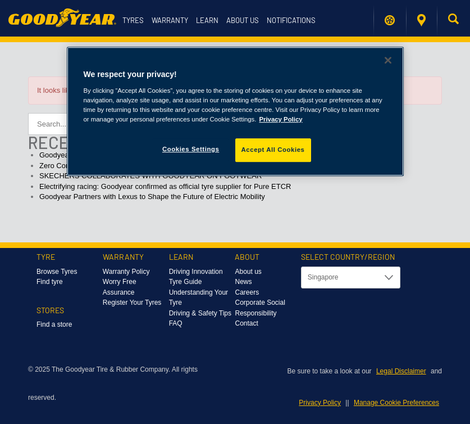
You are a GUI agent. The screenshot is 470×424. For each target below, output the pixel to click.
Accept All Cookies (273, 149)
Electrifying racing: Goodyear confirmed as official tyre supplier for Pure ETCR (165, 186)
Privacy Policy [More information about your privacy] (280, 119)
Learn (207, 20)
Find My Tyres (390, 20)
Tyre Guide (185, 282)
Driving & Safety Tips (200, 313)
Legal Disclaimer (401, 371)
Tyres (133, 20)
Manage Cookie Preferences (396, 403)
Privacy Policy (320, 403)
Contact (246, 323)
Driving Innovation (196, 272)
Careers (247, 292)
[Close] (388, 60)
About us (242, 20)
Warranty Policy (126, 272)
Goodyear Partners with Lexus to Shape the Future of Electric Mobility (152, 196)
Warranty (170, 20)
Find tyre (49, 282)
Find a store (421, 20)
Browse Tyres (56, 272)
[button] (453, 21)
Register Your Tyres (132, 302)
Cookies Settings (190, 149)
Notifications (291, 20)
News (243, 282)
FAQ (175, 323)
